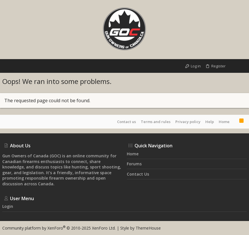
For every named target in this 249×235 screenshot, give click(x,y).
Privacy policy (187, 121)
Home (224, 121)
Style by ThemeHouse (140, 228)
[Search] (242, 66)
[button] (8, 66)
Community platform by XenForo (59, 228)
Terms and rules (155, 121)
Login (7, 206)
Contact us (126, 121)
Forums (134, 163)
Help (209, 121)
